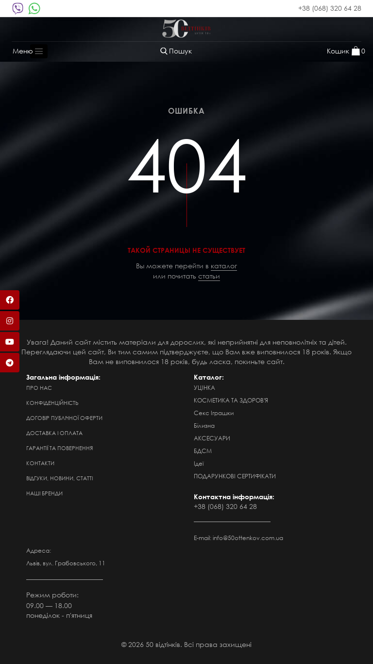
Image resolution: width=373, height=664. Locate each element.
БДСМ (203, 451)
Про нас (39, 388)
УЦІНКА (204, 388)
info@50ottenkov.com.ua (248, 538)
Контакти (40, 463)
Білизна (204, 425)
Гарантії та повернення (59, 448)
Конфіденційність (52, 403)
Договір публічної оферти (64, 418)
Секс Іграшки (214, 413)
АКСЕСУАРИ (212, 438)
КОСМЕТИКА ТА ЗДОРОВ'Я (231, 400)
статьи (209, 275)
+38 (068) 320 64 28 (329, 8)
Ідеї (198, 463)
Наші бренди (44, 493)
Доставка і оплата (54, 433)
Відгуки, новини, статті (59, 478)
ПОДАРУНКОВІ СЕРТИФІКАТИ (235, 476)
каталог (224, 265)
